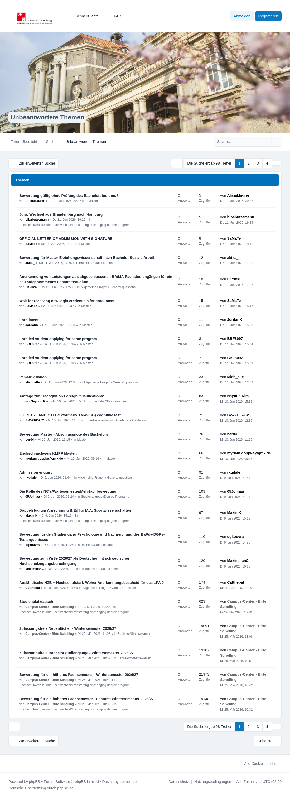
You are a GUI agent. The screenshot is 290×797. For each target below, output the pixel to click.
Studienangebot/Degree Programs (105, 496)
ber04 (29, 439)
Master (93, 201)
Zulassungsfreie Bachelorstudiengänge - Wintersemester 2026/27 (76, 653)
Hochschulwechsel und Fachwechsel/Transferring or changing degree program (74, 225)
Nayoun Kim (40, 401)
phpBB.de (65, 788)
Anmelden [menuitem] (242, 16)
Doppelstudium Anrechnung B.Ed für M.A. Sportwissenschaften (75, 510)
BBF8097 (32, 344)
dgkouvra (32, 545)
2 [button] (249, 163)
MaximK (31, 515)
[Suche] (266, 141)
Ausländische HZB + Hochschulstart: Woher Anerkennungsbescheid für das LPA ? (91, 582)
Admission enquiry (35, 472)
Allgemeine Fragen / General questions (108, 287)
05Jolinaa (32, 496)
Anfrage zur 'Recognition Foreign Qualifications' (61, 396)
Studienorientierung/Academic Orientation (116, 420)
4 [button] (267, 163)
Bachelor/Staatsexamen (96, 263)
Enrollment (28, 320)
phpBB (34, 782)
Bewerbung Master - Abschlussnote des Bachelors (63, 434)
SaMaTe (31, 244)
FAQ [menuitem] (114, 16)
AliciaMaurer (34, 201)
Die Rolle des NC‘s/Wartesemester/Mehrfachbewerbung (67, 491)
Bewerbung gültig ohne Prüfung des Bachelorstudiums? (68, 196)
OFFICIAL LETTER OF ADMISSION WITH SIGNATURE (66, 239)
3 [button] (258, 163)
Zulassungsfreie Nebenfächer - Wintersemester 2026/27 (67, 628)
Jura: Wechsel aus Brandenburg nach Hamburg (61, 214)
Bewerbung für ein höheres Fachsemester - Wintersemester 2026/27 (78, 675)
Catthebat (32, 588)
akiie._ (30, 263)
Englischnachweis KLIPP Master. (48, 453)
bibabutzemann (37, 220)
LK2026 (31, 287)
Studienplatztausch (36, 601)
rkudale (31, 477)
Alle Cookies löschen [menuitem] (257, 763)
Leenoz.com (130, 782)
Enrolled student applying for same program (58, 339)
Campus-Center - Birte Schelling (49, 607)
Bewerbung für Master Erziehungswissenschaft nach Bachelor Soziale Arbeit (86, 258)
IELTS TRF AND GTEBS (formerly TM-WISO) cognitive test (70, 415)
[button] (277, 163)
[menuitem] (84, 16)
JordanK (31, 325)
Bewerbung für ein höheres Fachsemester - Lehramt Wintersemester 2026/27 (86, 699)
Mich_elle (32, 382)
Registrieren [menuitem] (268, 16)
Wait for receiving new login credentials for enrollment (66, 301)
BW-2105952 (34, 420)
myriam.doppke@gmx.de (44, 458)
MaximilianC (34, 569)
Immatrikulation (33, 377)
